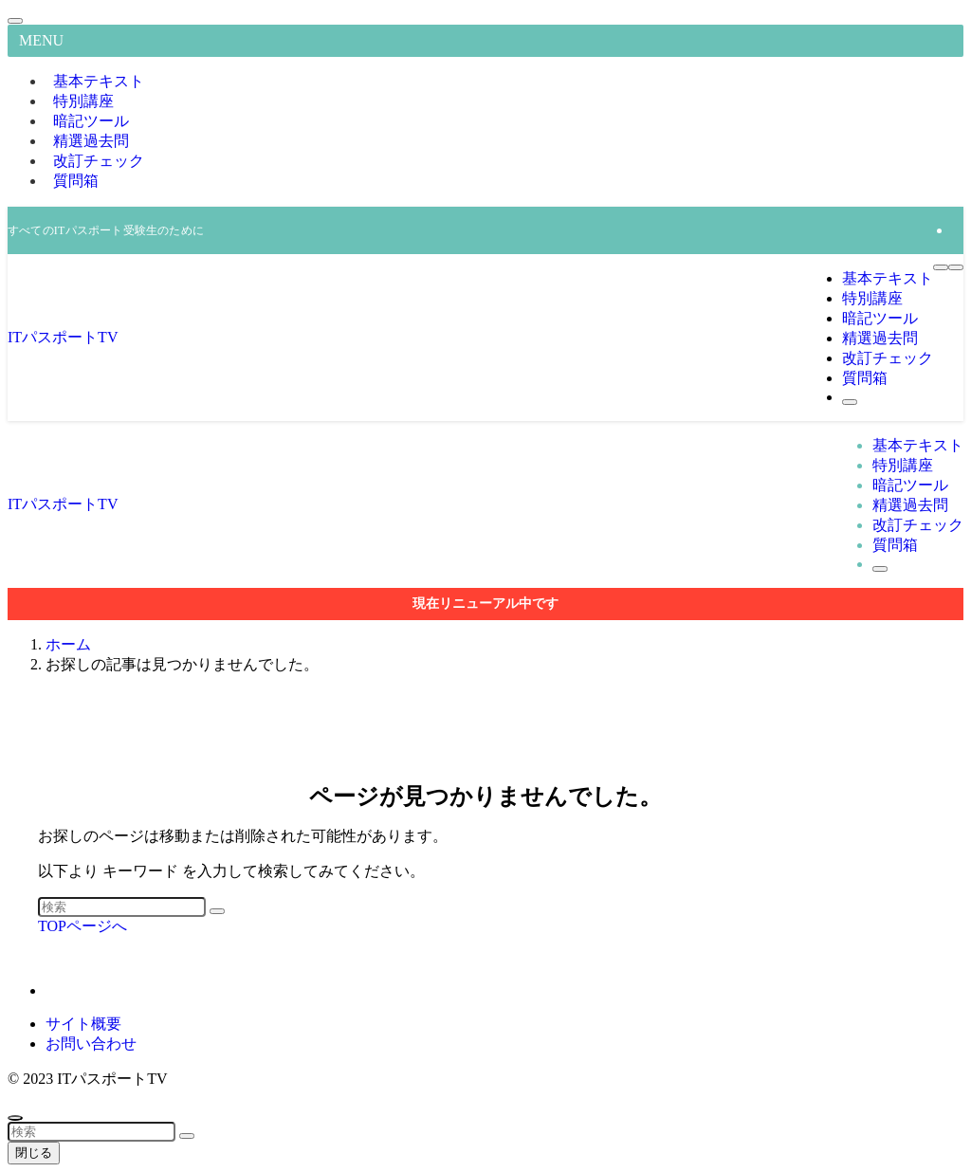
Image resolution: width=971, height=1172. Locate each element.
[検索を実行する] (217, 911)
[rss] (957, 230)
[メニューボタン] (940, 267)
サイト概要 (83, 1024)
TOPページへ (82, 926)
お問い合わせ (91, 1043)
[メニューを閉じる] (15, 21)
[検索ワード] (122, 907)
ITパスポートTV (63, 337)
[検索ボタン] (849, 402)
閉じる (33, 1152)
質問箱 (76, 181)
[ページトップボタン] (15, 1118)
